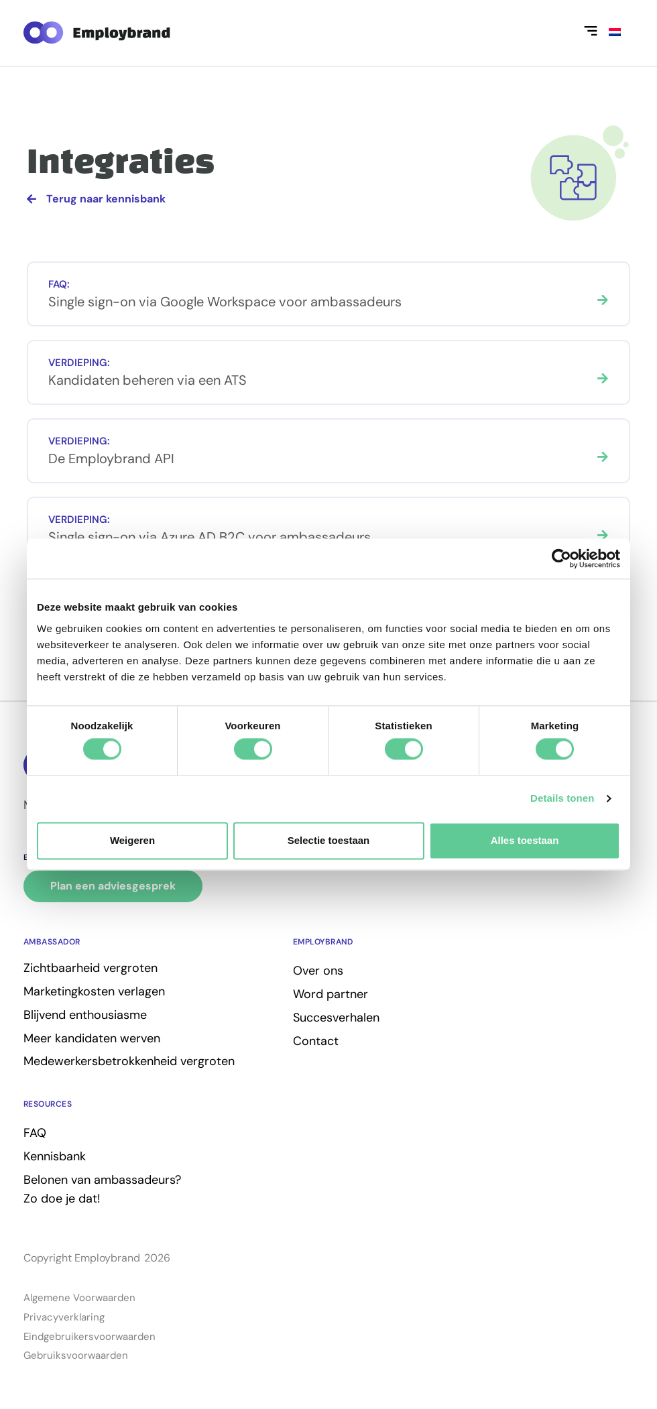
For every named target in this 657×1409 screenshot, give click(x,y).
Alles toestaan (525, 840)
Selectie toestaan (329, 840)
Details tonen (562, 798)
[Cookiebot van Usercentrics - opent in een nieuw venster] (561, 558)
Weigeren (132, 840)
